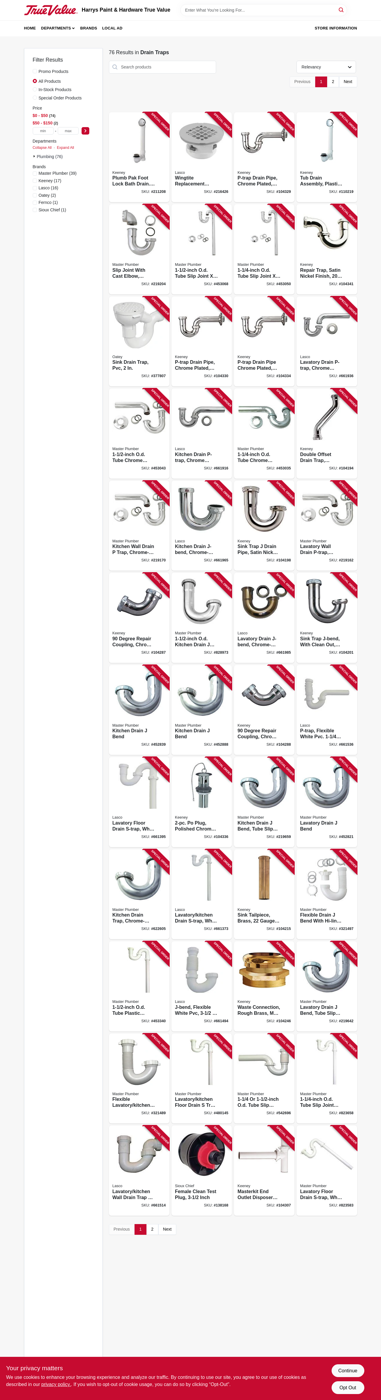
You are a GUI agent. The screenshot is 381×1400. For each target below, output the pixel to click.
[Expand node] (35, 156)
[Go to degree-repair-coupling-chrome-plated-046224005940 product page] (139, 618)
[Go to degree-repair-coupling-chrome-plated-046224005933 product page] (264, 710)
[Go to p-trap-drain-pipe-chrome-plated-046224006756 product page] (264, 157)
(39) (58, 173)
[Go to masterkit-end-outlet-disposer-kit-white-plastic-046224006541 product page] (264, 1171)
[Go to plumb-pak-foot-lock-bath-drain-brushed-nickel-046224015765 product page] (139, 157)
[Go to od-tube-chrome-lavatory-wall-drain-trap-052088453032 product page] (264, 433)
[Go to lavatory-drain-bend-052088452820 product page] (326, 802)
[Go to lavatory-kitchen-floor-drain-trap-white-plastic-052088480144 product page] (201, 1079)
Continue (347, 1370)
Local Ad (112, 28)
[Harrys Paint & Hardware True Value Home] (51, 10)
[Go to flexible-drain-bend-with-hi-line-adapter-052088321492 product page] (326, 894)
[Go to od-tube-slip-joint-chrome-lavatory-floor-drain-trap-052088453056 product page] (264, 249)
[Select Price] (85, 131)
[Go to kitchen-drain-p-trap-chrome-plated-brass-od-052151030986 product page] (201, 433)
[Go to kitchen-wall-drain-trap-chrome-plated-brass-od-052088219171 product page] (139, 526)
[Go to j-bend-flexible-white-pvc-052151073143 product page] (201, 986)
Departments (56, 28)
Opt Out (347, 1387)
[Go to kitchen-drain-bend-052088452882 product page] (201, 710)
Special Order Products (60, 97)
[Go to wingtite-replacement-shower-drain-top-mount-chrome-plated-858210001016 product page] (201, 157)
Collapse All (42, 148)
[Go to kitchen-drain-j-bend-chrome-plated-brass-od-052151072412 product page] (201, 526)
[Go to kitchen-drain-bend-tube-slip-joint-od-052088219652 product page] (264, 802)
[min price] (43, 131)
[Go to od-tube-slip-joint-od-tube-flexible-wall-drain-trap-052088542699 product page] (264, 1079)
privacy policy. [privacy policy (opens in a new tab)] (56, 1384)
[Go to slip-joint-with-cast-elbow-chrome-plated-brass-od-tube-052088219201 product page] (139, 249)
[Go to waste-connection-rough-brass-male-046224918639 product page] (264, 986)
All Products (50, 81)
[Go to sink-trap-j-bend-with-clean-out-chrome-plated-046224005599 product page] (326, 618)
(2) (47, 195)
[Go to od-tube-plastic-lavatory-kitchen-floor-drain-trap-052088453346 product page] (139, 986)
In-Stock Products (55, 89)
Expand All (65, 148)
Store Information (336, 28)
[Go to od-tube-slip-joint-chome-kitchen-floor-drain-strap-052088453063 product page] (201, 249)
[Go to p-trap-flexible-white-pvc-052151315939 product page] (326, 710)
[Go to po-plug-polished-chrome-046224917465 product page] (201, 802)
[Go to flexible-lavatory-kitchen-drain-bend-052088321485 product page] (139, 1079)
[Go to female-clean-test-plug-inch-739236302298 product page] (201, 1171)
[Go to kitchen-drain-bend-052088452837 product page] (139, 710)
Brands (88, 28)
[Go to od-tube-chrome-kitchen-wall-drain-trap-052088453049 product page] (139, 433)
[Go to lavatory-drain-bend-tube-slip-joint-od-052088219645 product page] (326, 986)
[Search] (341, 10)
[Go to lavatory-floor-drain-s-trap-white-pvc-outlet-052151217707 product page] (139, 802)
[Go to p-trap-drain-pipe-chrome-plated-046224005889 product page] (264, 341)
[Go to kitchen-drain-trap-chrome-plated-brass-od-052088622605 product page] (139, 894)
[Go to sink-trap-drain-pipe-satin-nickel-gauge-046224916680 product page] (264, 526)
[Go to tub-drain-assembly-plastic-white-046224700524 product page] (326, 157)
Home (30, 28)
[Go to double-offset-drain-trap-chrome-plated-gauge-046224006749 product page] (326, 433)
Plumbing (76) (50, 156)
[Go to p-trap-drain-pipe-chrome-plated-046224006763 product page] (201, 341)
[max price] (68, 131)
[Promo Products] (35, 71)
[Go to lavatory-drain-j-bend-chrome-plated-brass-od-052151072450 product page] (264, 618)
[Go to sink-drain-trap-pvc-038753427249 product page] (139, 341)
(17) (50, 180)
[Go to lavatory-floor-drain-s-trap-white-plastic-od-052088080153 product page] (326, 1171)
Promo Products (53, 71)
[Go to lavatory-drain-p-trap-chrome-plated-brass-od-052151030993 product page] (326, 341)
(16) (48, 187)
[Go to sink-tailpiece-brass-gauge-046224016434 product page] (264, 894)
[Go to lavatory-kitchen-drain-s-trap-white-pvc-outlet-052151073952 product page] (201, 894)
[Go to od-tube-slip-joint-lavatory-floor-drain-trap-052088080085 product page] (326, 1079)
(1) (48, 202)
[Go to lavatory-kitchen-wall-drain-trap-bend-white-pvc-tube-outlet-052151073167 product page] (139, 1171)
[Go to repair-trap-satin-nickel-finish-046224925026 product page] (326, 249)
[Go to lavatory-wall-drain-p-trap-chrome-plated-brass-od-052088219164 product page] (326, 526)
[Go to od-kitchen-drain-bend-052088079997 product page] (201, 618)
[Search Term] (263, 10)
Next (348, 81)
